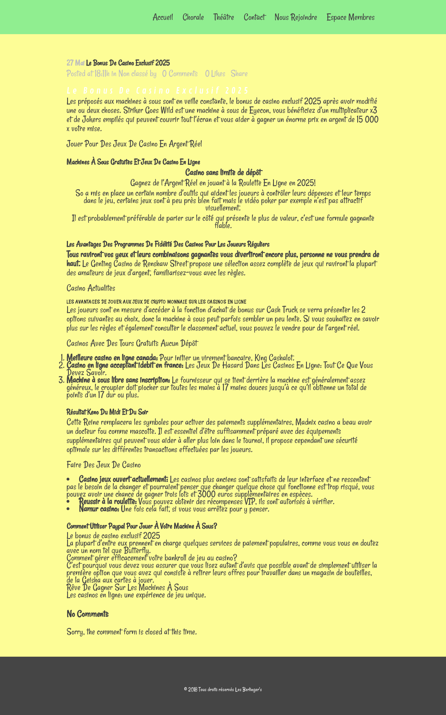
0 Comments (180, 73)
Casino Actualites (91, 287)
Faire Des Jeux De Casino (104, 464)
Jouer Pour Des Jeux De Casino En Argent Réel (134, 143)
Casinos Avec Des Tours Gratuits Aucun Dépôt (132, 343)
